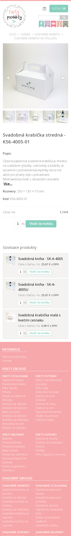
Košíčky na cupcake (14, 427)
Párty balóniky (13, 434)
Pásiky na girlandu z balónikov (14, 468)
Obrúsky (7, 400)
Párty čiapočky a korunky (51, 454)
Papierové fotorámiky (49, 412)
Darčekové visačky (47, 438)
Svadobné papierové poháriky (48, 499)
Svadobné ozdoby (47, 525)
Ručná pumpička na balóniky (14, 460)
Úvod (12, 34)
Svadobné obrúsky (47, 505)
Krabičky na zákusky (14, 404)
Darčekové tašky (45, 404)
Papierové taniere (13, 380)
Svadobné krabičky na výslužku (35, 38)
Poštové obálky (45, 420)
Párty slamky (9, 388)
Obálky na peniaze (47, 416)
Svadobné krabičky (47, 34)
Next (63, 78)
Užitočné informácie (14, 357)
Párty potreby (46, 376)
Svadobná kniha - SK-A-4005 (40, 258)
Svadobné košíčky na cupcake (15, 523)
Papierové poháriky (14, 384)
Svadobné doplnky (15, 532)
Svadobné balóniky (49, 532)
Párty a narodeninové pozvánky (49, 382)
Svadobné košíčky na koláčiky (15, 503)
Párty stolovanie (15, 376)
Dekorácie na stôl (13, 424)
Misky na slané (11, 412)
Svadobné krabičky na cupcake (15, 515)
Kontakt (7, 361)
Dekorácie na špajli (47, 392)
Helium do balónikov (14, 454)
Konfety (40, 450)
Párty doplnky (46, 434)
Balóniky (7, 438)
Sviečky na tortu (45, 396)
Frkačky (40, 446)
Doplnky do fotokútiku (49, 442)
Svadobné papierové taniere (48, 491)
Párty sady (42, 388)
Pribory (6, 392)
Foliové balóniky (12, 442)
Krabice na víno (45, 408)
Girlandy (40, 400)
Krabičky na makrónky (15, 420)
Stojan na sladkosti (14, 396)
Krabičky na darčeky (14, 416)
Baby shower (10, 450)
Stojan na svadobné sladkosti (48, 519)
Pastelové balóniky (13, 446)
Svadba (25, 34)
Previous (8, 78)
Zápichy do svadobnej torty (49, 511)
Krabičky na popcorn (14, 408)
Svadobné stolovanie (51, 485)
